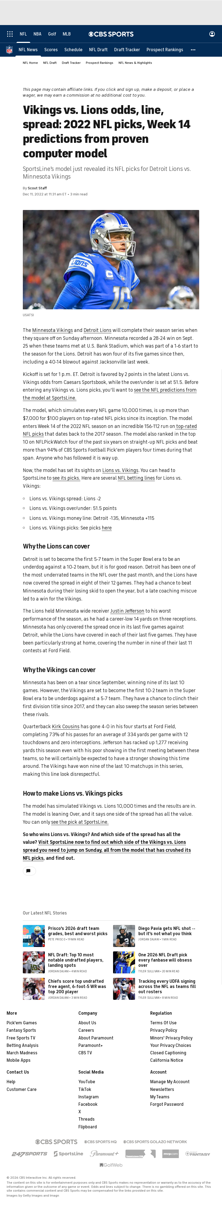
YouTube (86, 1082)
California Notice (166, 1060)
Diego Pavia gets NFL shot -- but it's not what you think (166, 931)
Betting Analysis (23, 1045)
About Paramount (95, 1038)
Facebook (87, 1104)
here (107, 528)
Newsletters (162, 1089)
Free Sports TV (21, 1038)
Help (11, 1082)
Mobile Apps (19, 1060)
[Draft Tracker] (127, 49)
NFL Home (30, 63)
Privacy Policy (163, 1030)
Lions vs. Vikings (120, 470)
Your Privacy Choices (170, 1045)
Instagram (88, 1097)
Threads (86, 1119)
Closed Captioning (168, 1053)
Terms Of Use (163, 1023)
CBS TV (85, 1053)
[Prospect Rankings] (165, 49)
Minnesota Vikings (52, 330)
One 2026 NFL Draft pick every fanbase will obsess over (165, 960)
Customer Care (22, 1089)
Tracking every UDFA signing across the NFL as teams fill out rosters (167, 987)
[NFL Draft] (98, 49)
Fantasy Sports (21, 1030)
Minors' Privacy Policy (171, 1038)
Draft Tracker (71, 63)
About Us (87, 1023)
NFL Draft (50, 63)
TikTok (84, 1089)
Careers (86, 1030)
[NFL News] (28, 49)
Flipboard (87, 1127)
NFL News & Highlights (135, 63)
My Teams (159, 1097)
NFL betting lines (136, 478)
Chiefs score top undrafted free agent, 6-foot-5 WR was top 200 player (77, 987)
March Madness (22, 1053)
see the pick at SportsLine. (80, 822)
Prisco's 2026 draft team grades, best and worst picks (78, 931)
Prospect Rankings (99, 63)
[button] (193, 49)
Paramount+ (90, 1045)
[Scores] (51, 49)
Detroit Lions (97, 330)
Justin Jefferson (127, 611)
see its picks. (66, 478)
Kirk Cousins (66, 727)
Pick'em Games (22, 1023)
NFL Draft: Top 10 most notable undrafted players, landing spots (75, 960)
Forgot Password (166, 1104)
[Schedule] (73, 49)
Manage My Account (170, 1082)
